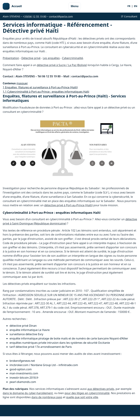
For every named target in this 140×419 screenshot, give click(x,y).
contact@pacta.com (61, 16)
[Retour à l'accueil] (12, 6)
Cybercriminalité (72, 58)
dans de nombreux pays (46, 397)
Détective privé (30, 58)
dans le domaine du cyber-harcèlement (28, 393)
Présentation (11, 58)
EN (135, 6)
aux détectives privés (100, 389)
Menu (74, 6)
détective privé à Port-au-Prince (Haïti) (68, 205)
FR (128, 6)
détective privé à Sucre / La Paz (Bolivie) (62, 65)
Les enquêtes (51, 58)
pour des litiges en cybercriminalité (87, 393)
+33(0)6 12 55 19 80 (34, 16)
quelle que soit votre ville (82, 397)
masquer (22, 83)
